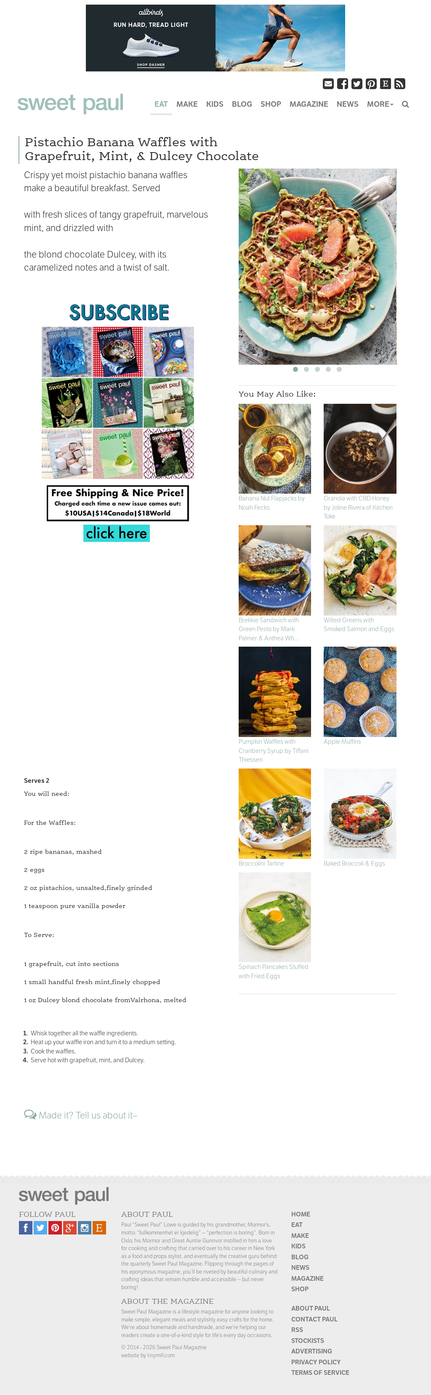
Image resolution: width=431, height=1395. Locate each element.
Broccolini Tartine (261, 863)
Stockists (307, 1341)
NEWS (348, 104)
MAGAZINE (309, 104)
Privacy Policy (316, 1362)
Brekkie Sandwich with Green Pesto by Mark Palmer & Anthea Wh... (269, 629)
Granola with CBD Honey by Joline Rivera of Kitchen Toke (358, 507)
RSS (297, 1330)
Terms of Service (320, 1373)
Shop (300, 1289)
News (300, 1267)
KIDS (214, 104)
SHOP (271, 104)
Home (300, 1214)
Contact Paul (314, 1319)
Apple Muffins (342, 741)
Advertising (311, 1351)
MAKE (187, 104)
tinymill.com (161, 1355)
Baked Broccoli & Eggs (354, 863)
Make (300, 1236)
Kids (298, 1246)
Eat (297, 1225)
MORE (380, 104)
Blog (300, 1257)
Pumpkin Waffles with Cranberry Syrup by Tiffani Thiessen (274, 750)
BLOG (242, 104)
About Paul (310, 1308)
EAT (161, 104)
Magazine (307, 1278)
